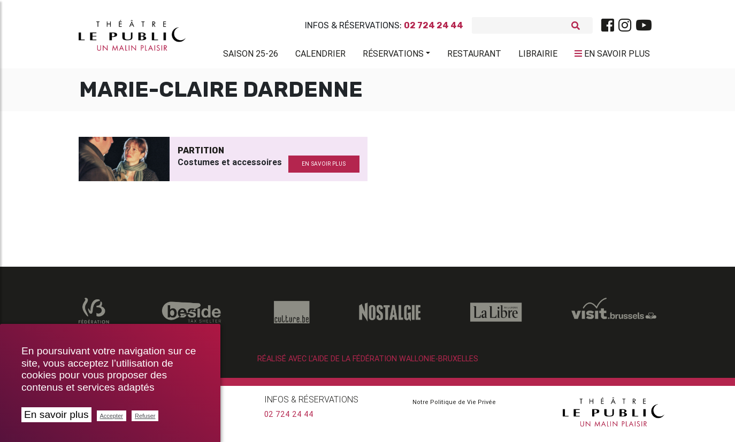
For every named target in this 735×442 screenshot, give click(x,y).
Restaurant (474, 55)
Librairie (537, 55)
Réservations (393, 55)
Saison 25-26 (250, 55)
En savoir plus (56, 414)
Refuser (145, 416)
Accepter (111, 416)
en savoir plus (324, 168)
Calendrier (320, 55)
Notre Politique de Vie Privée (454, 406)
